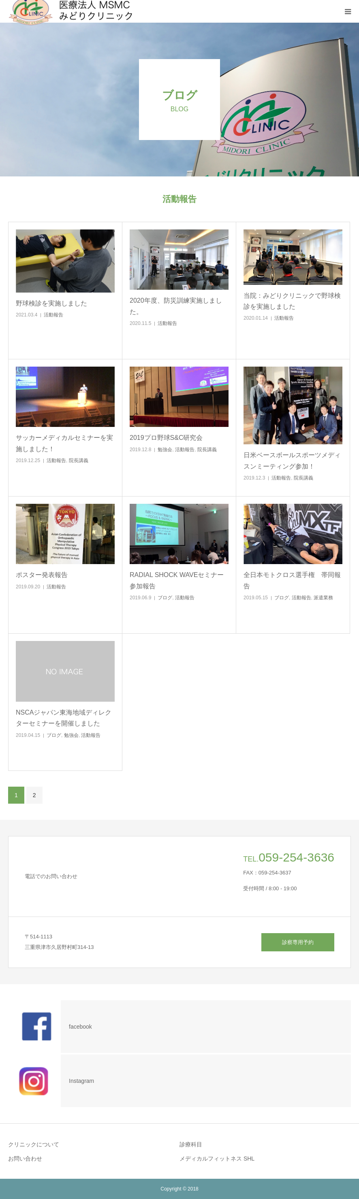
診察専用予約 (298, 942)
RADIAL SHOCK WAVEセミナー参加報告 (177, 580)
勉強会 (165, 449)
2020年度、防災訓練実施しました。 (176, 306)
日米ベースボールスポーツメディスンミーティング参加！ (292, 460)
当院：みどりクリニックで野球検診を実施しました (292, 301)
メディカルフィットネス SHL (217, 1158)
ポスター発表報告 (42, 574)
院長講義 (78, 460)
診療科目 (191, 1144)
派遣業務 (323, 598)
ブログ (165, 598)
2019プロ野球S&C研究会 (166, 437)
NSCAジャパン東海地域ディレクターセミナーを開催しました (63, 718)
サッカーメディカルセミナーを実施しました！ (64, 443)
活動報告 (53, 315)
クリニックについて (33, 1144)
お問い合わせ (25, 1158)
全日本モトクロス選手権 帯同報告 (292, 580)
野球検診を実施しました (51, 303)
